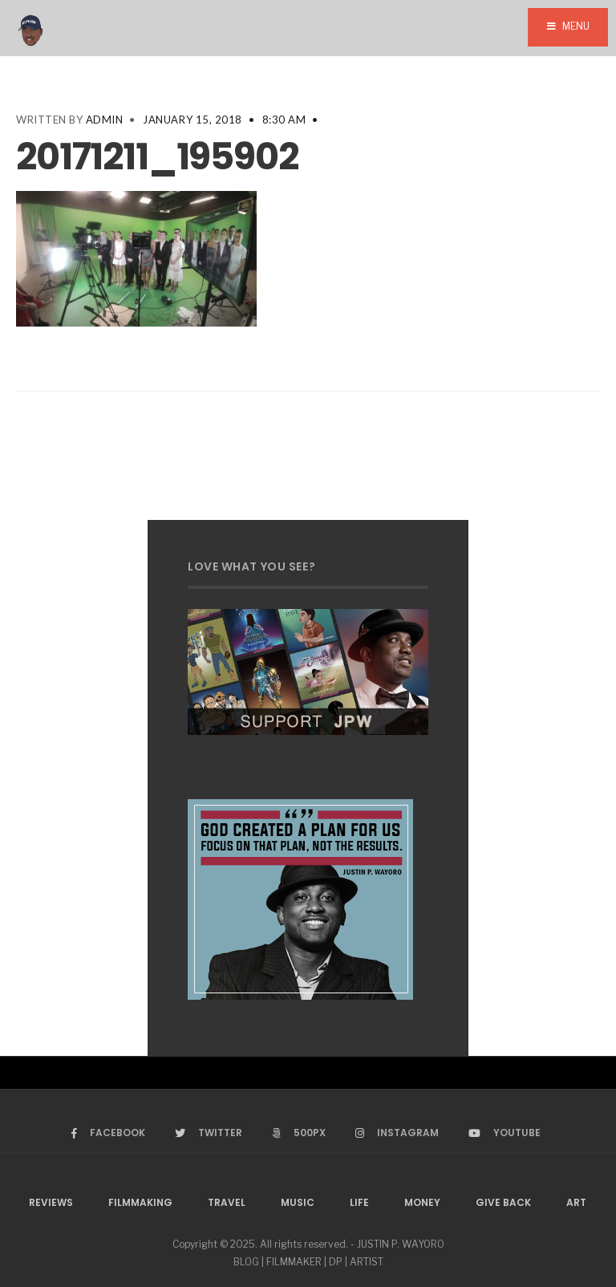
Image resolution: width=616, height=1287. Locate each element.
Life (359, 1202)
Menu (568, 26)
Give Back (503, 1202)
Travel (226, 1202)
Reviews (51, 1202)
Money (422, 1202)
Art (576, 1202)
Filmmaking (140, 1202)
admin (105, 119)
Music (297, 1202)
